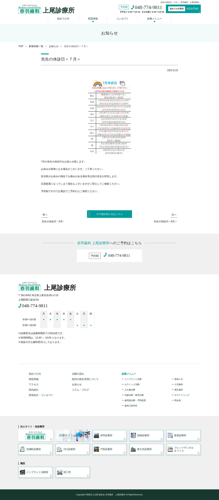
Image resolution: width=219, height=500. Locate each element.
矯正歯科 (178, 389)
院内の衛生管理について (85, 379)
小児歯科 (178, 384)
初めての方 (63, 18)
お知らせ (77, 384)
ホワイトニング (181, 395)
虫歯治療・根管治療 (134, 395)
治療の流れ (78, 374)
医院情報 (93, 18)
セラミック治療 (132, 384)
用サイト (66, 435)
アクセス (34, 384)
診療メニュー (154, 18)
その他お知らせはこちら (109, 214)
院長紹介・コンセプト (41, 395)
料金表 (177, 400)
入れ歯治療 (130, 389)
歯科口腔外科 (131, 405)
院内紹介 (34, 389)
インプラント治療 (133, 379)
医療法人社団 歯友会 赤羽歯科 (35, 435)
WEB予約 (183, 8)
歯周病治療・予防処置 (135, 400)
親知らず (178, 379)
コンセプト (122, 18)
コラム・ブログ (80, 389)
